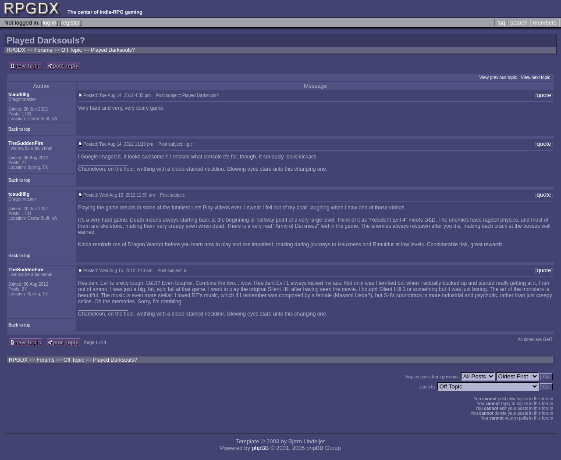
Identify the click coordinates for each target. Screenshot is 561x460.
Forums (43, 50)
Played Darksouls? (113, 50)
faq (501, 22)
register (70, 22)
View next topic (535, 77)
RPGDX (16, 50)
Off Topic (72, 50)
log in (49, 22)
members (545, 22)
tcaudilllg (18, 94)
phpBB (260, 448)
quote (544, 95)
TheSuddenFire (25, 143)
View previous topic (498, 77)
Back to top (19, 129)
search (519, 22)
